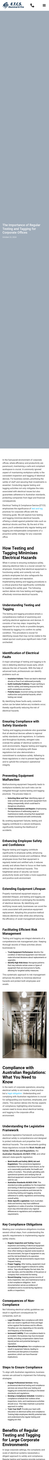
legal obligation (15, 1093)
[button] (44, 5)
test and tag (37, 508)
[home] (12, 5)
